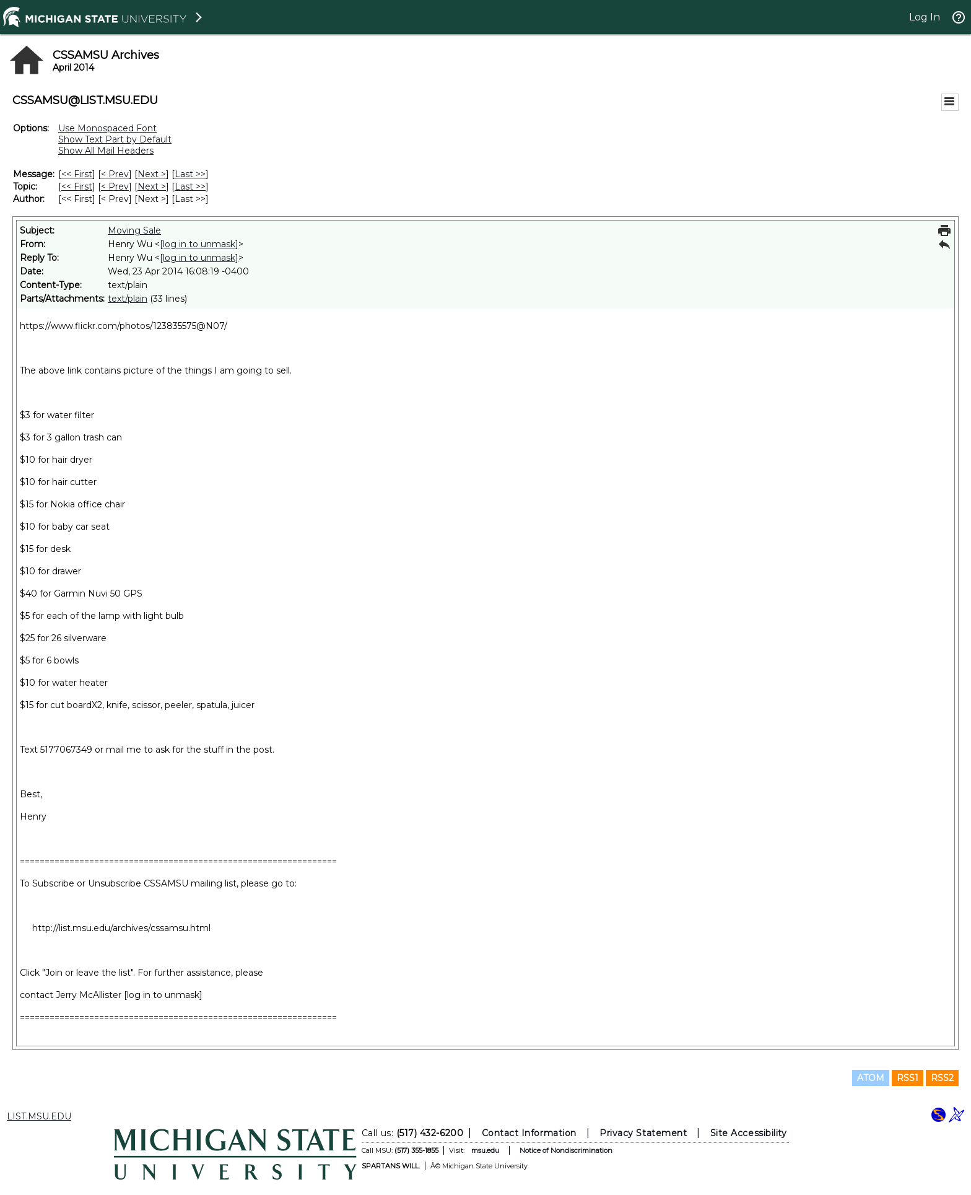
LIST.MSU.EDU (39, 1116)
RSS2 (942, 1077)
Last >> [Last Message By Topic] (190, 186)
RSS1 (907, 1077)
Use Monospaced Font (107, 128)
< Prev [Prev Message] (115, 174)
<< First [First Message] (76, 174)
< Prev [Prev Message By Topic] (115, 186)
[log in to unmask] (199, 244)
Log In (924, 17)
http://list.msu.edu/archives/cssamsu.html (121, 928)
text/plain (127, 298)
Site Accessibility (748, 1133)
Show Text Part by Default (115, 139)
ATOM (870, 1077)
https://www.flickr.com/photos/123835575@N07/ (123, 325)
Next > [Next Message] (151, 174)
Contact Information (529, 1133)
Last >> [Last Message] (190, 174)
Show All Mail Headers (106, 150)
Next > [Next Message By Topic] (151, 186)
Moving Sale (134, 230)
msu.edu (485, 1150)
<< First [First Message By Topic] (76, 186)
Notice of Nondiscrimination (566, 1150)
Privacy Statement (643, 1133)
